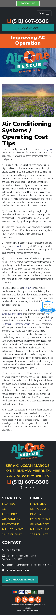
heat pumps (28, 287)
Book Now (28, 27)
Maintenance (13, 529)
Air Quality (11, 519)
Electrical (11, 514)
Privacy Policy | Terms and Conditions (28, 610)
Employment (40, 519)
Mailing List (40, 529)
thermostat (18, 246)
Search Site (39, 534)
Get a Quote (40, 508)
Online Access (25, 605)
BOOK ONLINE (28, 3)
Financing (38, 503)
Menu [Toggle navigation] (44, 13)
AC (4, 508)
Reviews (36, 514)
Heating (8, 503)
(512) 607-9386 (30, 21)
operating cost (46, 149)
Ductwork (10, 524)
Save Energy (12, 534)
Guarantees (40, 524)
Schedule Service (20, 579)
